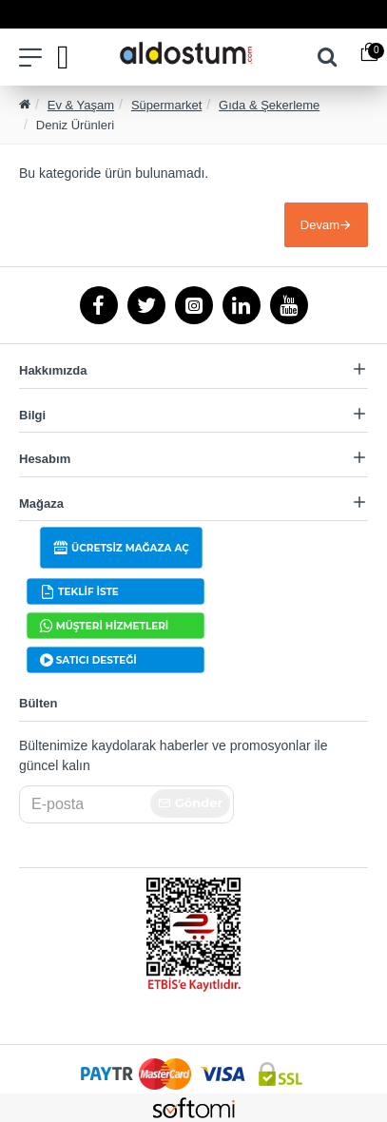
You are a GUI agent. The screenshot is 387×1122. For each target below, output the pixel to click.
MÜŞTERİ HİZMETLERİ (112, 626)
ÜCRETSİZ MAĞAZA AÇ (130, 548)
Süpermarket (166, 105)
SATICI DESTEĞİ (96, 660)
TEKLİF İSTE (88, 592)
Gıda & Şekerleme (269, 105)
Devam (319, 225)
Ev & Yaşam (81, 105)
